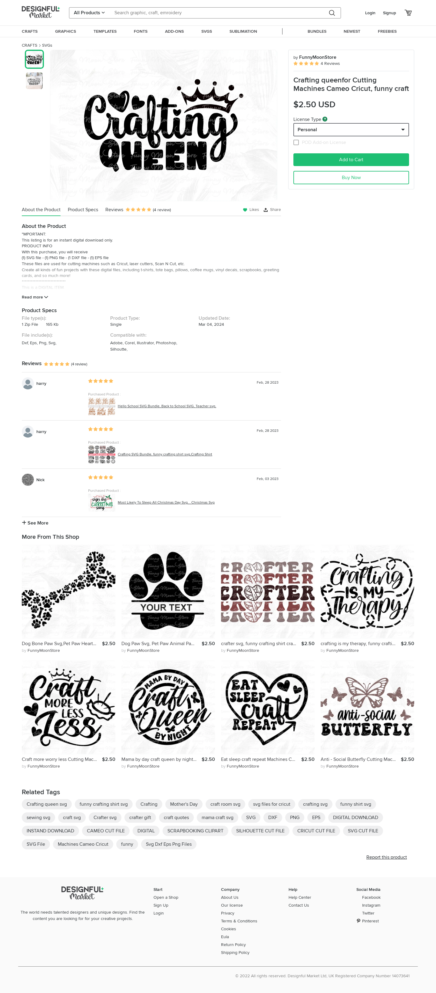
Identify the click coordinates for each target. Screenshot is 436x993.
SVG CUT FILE (363, 831)
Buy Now (351, 178)
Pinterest (370, 921)
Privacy (227, 913)
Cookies (228, 928)
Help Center (300, 897)
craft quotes (176, 818)
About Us (230, 897)
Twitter (368, 913)
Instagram (371, 905)
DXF (272, 818)
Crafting (148, 804)
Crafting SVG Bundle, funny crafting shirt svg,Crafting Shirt (165, 454)
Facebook (371, 897)
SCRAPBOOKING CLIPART (195, 831)
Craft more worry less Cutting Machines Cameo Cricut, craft (62, 759)
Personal (307, 130)
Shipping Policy (235, 952)
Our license (232, 905)
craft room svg (225, 804)
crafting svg (315, 804)
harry (41, 383)
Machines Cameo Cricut (83, 844)
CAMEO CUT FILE (106, 831)
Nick (40, 479)
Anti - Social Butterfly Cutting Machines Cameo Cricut (361, 759)
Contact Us (299, 905)
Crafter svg (105, 818)
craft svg (72, 818)
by (41, 650)
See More (35, 523)
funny (127, 844)
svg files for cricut (271, 804)
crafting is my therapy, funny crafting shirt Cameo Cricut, (361, 644)
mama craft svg (217, 818)
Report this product (386, 857)
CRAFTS (29, 45)
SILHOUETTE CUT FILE (260, 831)
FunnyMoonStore (314, 57)
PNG (294, 818)
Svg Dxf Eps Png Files (169, 844)
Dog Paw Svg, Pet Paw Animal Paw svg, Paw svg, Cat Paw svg (161, 644)
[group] (163, 125)
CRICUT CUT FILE (316, 831)
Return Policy (233, 944)
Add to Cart (351, 160)
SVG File (36, 844)
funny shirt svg (355, 804)
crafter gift (140, 818)
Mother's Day (184, 804)
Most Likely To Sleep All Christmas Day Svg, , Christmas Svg (166, 502)
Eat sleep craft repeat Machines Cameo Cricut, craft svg (261, 759)
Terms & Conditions (239, 921)
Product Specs (83, 210)
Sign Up (161, 905)
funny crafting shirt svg (104, 804)
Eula (225, 936)
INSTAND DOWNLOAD (50, 831)
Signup (389, 12)
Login (370, 12)
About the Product (41, 210)
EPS (316, 818)
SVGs (47, 45)
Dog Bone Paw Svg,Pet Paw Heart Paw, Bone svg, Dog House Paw (62, 644)
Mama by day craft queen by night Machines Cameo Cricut (161, 759)
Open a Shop (166, 897)
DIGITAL (146, 831)
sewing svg (38, 818)
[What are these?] (324, 119)
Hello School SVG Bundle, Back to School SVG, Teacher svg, (167, 406)
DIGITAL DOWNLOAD (355, 818)
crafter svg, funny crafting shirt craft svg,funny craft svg (261, 644)
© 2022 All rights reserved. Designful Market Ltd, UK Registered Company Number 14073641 (322, 975)
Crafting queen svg (47, 804)
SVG (251, 818)
